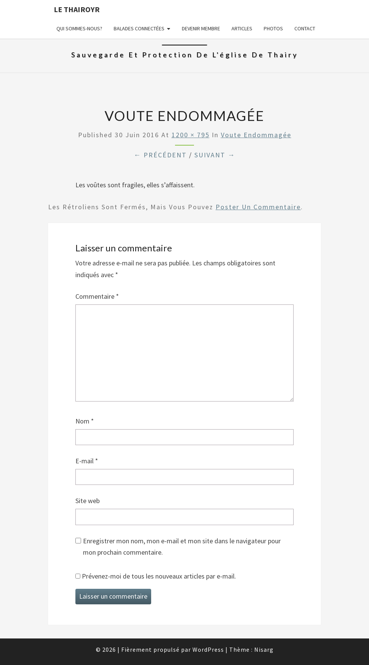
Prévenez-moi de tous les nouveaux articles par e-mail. (159, 576)
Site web (87, 500)
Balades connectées (139, 28)
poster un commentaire (258, 206)
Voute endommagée (256, 134)
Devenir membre (201, 28)
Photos (273, 28)
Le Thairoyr (77, 9)
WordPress (208, 649)
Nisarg (264, 649)
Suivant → (214, 155)
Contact (304, 28)
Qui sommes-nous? (79, 28)
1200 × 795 (191, 134)
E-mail (86, 460)
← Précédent (160, 155)
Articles (241, 28)
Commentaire (97, 296)
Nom (84, 421)
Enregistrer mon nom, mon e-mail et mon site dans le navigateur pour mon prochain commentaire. (182, 546)
